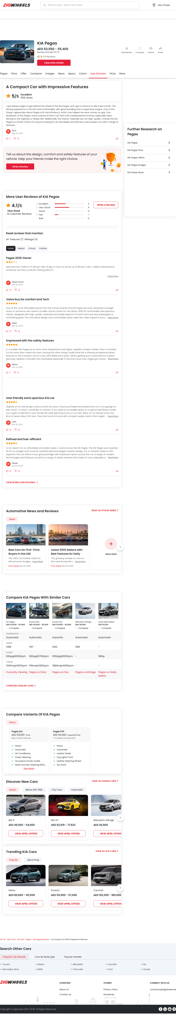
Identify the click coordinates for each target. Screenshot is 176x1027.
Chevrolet (78, 969)
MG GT (54, 820)
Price (14, 73)
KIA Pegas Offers (135, 157)
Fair (41, 214)
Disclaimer (108, 994)
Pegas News (109, 510)
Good (42, 211)
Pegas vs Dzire (37, 672)
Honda (146, 969)
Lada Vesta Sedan (106, 622)
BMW (40, 969)
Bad (41, 218)
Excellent (43, 204)
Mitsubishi (78, 964)
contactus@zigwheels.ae (163, 989)
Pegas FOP (58, 731)
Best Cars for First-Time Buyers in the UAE (23, 552)
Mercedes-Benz (10, 969)
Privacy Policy (110, 989)
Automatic (77, 789)
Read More (38, 561)
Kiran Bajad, (13, 566)
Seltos (11, 890)
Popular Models (73, 956)
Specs (71, 73)
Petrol (12, 722)
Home (2, 939)
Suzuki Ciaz (57, 622)
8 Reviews (49, 56)
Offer (24, 73)
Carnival (98, 890)
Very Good (44, 207)
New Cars (11, 939)
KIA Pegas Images (136, 164)
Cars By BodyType (45, 956)
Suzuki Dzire (34, 622)
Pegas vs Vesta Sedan (107, 673)
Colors (83, 73)
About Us (64, 989)
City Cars (57, 789)
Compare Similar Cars (20, 685)
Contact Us (65, 994)
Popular (13, 859)
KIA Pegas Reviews (41, 939)
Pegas (3, 73)
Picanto (55, 890)
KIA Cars (111, 851)
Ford (110, 969)
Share (160, 50)
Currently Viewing (16, 672)
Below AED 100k (33, 789)
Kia (144, 964)
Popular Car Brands (14, 956)
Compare (139, 52)
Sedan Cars (109, 780)
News (61, 73)
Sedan (12, 789)
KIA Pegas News (135, 172)
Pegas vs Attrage (85, 672)
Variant (151, 50)
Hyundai (112, 964)
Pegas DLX (17, 731)
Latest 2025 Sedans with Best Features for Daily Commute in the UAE (67, 552)
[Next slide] (120, 547)
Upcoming (33, 859)
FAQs (113, 73)
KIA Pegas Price (135, 150)
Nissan (40, 964)
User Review (126, 50)
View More (29, 768)
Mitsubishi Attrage (83, 622)
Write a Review (20, 166)
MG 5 (11, 820)
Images (49, 73)
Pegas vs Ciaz (60, 672)
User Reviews (98, 73)
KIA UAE (20, 939)
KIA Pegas (10, 622)
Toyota (6, 964)
